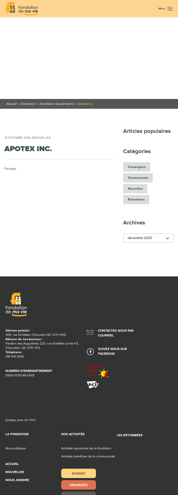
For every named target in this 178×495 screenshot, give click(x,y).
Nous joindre (17, 480)
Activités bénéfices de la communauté (88, 456)
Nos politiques (15, 448)
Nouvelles (41, 137)
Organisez (78, 485)
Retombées (136, 199)
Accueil (12, 464)
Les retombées (130, 435)
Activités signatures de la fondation (86, 448)
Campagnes (136, 167)
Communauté (138, 177)
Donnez (78, 473)
